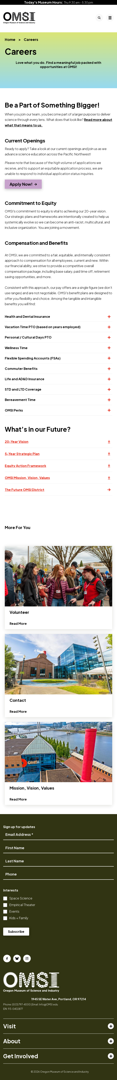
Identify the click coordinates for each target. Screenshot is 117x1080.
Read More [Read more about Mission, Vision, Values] (18, 818)
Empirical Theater (22, 905)
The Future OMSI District (58, 490)
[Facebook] (7, 958)
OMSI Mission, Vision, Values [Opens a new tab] (58, 480)
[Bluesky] (17, 958)
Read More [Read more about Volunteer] (18, 642)
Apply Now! (21, 184)
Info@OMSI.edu (48, 1004)
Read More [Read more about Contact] (18, 730)
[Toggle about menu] (111, 1041)
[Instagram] (27, 958)
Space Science (20, 898)
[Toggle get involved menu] (111, 1056)
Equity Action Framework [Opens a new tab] (58, 468)
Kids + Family (18, 918)
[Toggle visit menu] (111, 1026)
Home (10, 39)
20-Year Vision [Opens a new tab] (58, 443)
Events (14, 911)
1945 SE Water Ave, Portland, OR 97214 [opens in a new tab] (58, 999)
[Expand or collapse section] (107, 316)
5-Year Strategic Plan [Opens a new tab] (58, 456)
